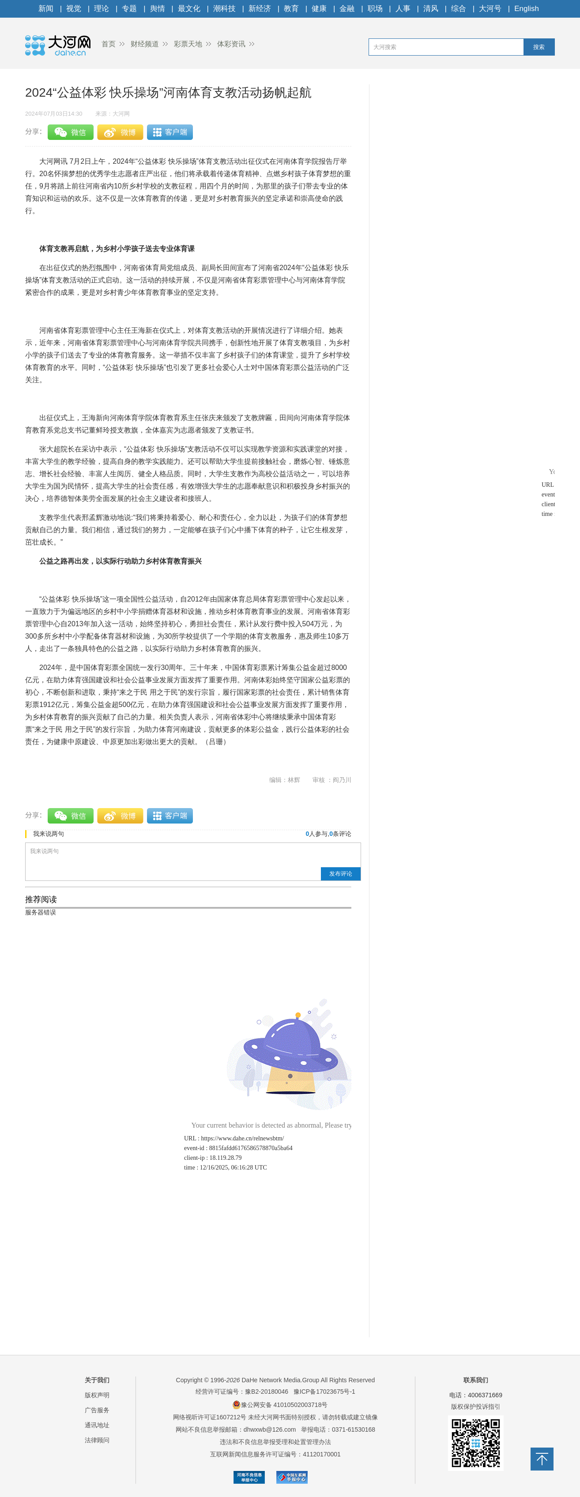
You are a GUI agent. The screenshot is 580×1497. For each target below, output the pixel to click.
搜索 (539, 47)
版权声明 (97, 1395)
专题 (129, 8)
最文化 (189, 8)
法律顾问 (97, 1440)
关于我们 (97, 1380)
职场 (375, 8)
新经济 (260, 8)
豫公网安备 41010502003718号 (280, 1404)
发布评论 (340, 873)
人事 (403, 8)
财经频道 (145, 44)
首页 (109, 44)
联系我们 (475, 1380)
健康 (319, 8)
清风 (430, 8)
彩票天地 (188, 44)
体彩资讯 (231, 44)
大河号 (490, 8)
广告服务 (97, 1410)
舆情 (157, 8)
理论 (101, 8)
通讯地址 (97, 1425)
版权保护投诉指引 (476, 1406)
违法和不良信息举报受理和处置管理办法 (275, 1441)
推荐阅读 (41, 899)
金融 (346, 8)
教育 (291, 8)
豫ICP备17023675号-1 (324, 1391)
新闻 (45, 8)
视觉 (73, 8)
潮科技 (224, 8)
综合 (458, 8)
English (526, 8)
